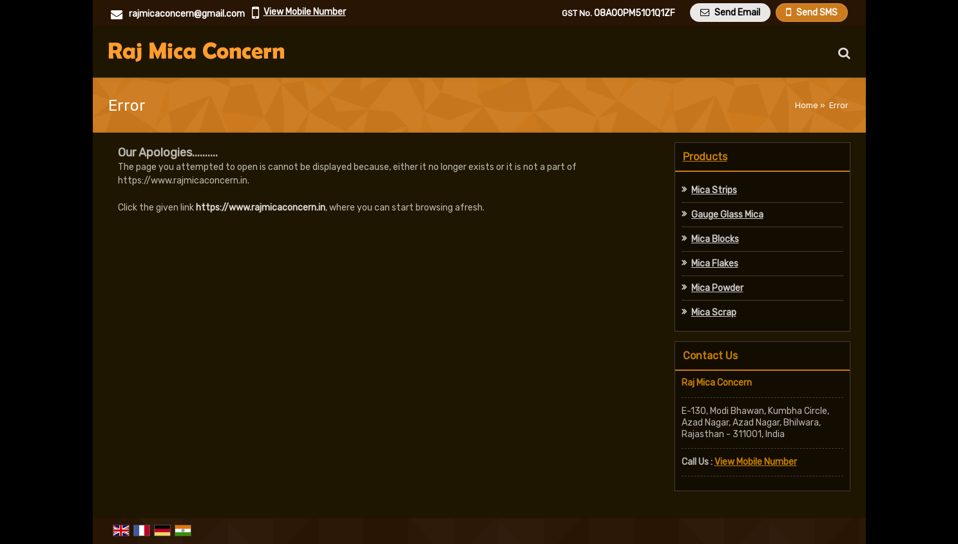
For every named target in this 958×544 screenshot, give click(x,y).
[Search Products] (842, 53)
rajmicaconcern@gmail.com (187, 13)
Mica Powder (717, 288)
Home (806, 105)
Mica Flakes (714, 263)
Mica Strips (714, 190)
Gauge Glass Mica (727, 214)
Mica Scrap (713, 312)
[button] (304, 11)
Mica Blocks (715, 239)
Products (705, 157)
